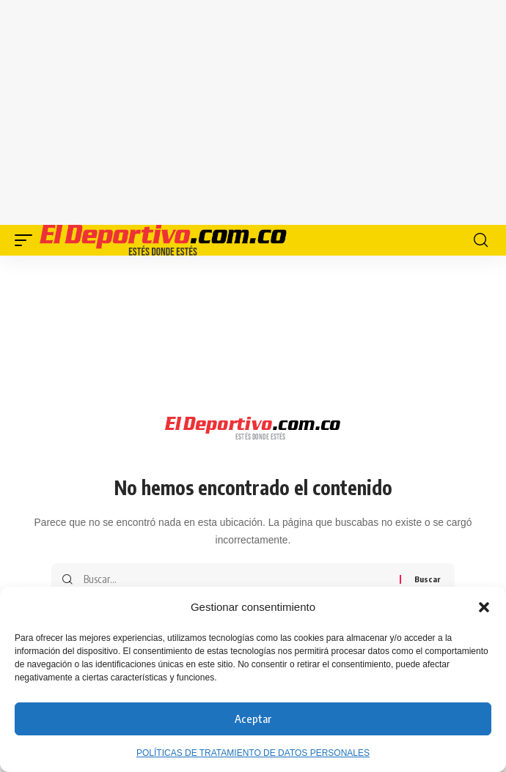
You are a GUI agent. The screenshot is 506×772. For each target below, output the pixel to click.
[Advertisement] (267, 109)
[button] (484, 607)
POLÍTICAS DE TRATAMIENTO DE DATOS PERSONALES (253, 753)
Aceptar (253, 718)
